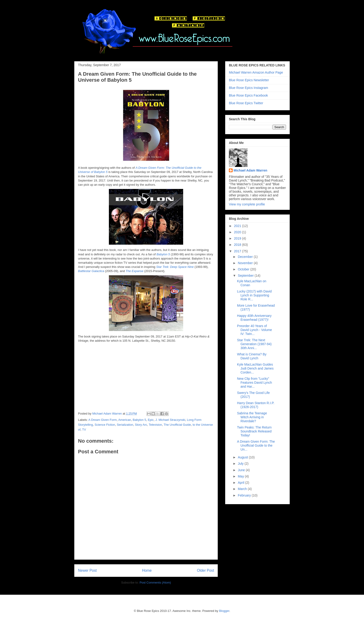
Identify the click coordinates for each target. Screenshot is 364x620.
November (246, 263)
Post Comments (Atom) (155, 582)
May (241, 476)
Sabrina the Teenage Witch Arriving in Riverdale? (252, 417)
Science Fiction (105, 424)
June (242, 470)
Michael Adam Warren (250, 170)
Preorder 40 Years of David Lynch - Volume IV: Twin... (254, 330)
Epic (151, 420)
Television (155, 424)
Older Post (205, 570)
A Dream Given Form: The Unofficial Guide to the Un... (256, 445)
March (243, 489)
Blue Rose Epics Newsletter (249, 80)
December (246, 257)
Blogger (224, 611)
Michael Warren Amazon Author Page (256, 72)
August (243, 457)
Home (147, 570)
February (245, 495)
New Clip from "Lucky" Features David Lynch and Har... (254, 382)
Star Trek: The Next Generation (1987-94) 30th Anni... (254, 344)
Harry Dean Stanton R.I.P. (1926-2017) (255, 405)
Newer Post (87, 570)
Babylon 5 (163, 254)
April (241, 482)
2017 (238, 251)
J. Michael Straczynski (170, 420)
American (124, 420)
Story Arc (141, 424)
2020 (238, 232)
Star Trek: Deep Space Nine (175, 267)
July (241, 463)
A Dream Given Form (102, 420)
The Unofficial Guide (177, 424)
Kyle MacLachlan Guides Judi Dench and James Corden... (255, 368)
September (246, 275)
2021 (238, 226)
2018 (238, 245)
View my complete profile (247, 204)
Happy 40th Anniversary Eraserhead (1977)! (254, 317)
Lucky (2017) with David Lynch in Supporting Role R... (254, 295)
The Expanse (134, 271)
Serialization (125, 424)
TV (84, 429)
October (244, 269)
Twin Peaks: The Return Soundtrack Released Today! (254, 431)
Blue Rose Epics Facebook (248, 95)
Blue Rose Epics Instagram (248, 88)
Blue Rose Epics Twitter (246, 103)
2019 (238, 238)
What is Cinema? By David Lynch (251, 356)
